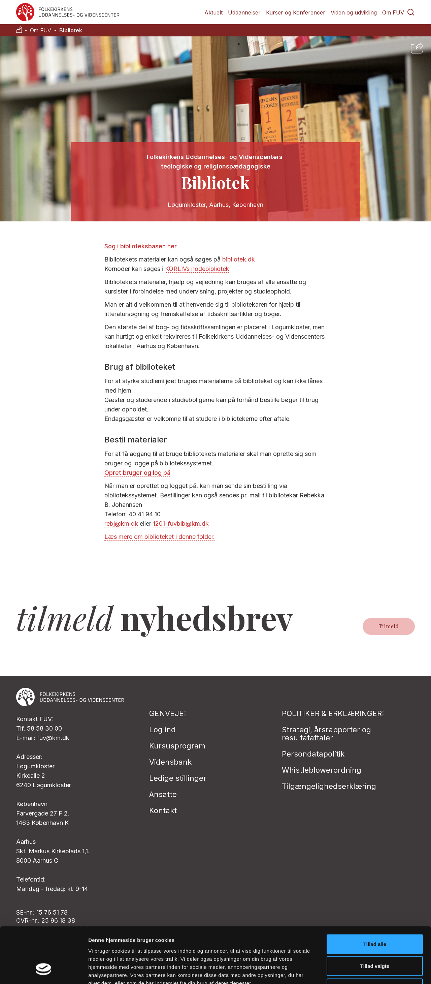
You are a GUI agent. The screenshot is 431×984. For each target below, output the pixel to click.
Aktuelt (213, 12)
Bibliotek (70, 30)
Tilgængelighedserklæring (329, 786)
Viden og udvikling (354, 12)
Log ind (162, 730)
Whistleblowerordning (321, 770)
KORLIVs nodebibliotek (197, 268)
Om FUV (393, 12)
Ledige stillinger (177, 778)
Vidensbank (170, 762)
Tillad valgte (374, 918)
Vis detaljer (350, 971)
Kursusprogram (177, 746)
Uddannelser (244, 12)
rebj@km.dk (122, 523)
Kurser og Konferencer (295, 12)
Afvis (375, 940)
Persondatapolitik (313, 754)
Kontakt (163, 810)
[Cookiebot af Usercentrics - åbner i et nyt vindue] (43, 971)
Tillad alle (374, 895)
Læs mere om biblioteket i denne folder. (159, 536)
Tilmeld (389, 626)
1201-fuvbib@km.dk (181, 523)
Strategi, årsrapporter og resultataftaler (326, 734)
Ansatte (163, 794)
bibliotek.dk (239, 259)
